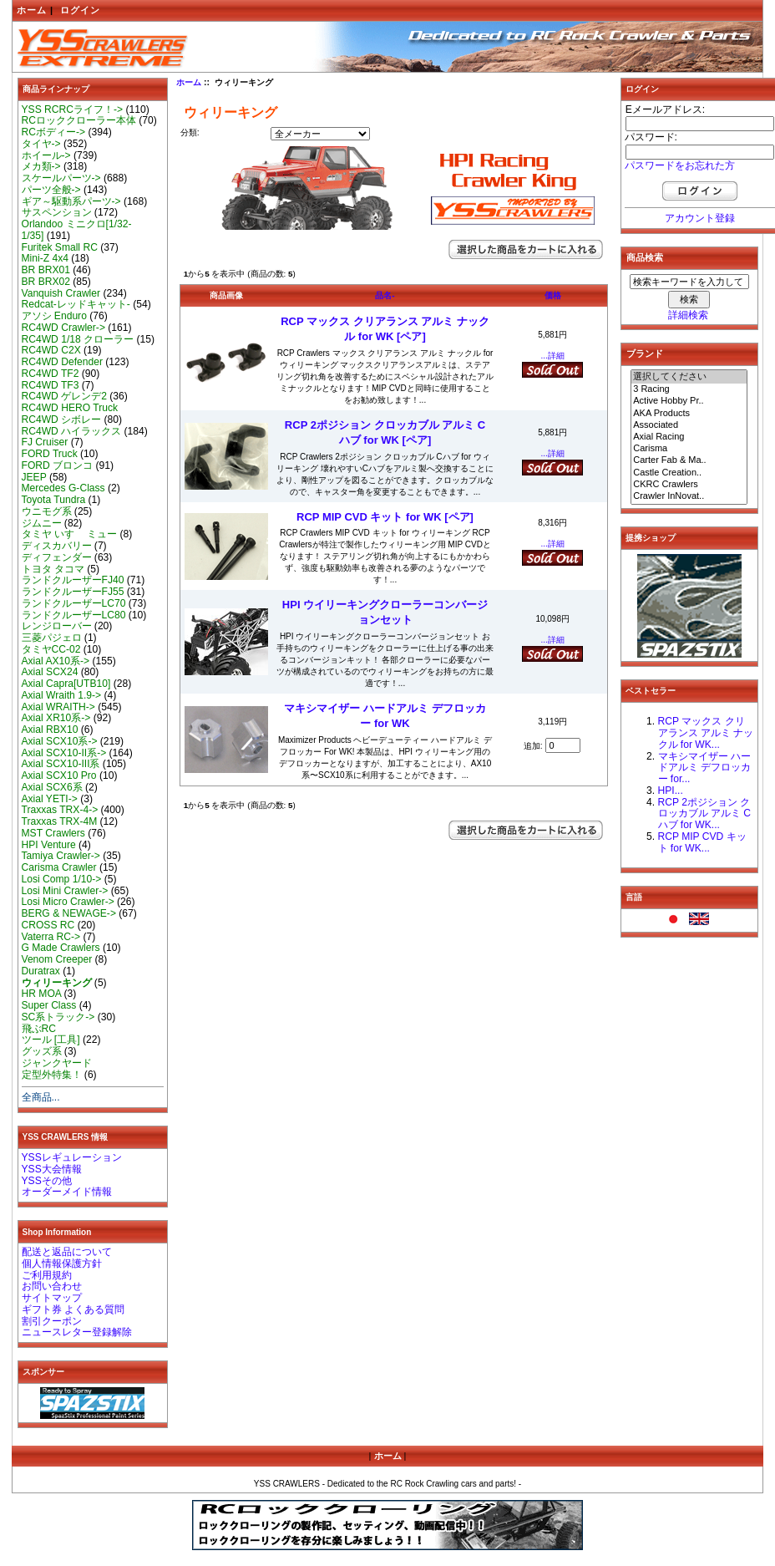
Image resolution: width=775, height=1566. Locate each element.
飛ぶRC (39, 1029)
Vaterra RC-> (51, 937)
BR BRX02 (46, 281)
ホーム (32, 10)
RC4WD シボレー (62, 419)
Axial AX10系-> (56, 661)
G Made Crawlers (61, 947)
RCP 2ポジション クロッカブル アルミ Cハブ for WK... (704, 813)
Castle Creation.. (689, 473)
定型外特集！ (52, 1074)
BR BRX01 (46, 270)
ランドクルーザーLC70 (74, 603)
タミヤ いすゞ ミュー (70, 534)
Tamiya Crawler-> (61, 856)
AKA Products (689, 413)
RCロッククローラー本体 (79, 120)
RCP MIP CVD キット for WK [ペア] (385, 517)
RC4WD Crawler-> (63, 327)
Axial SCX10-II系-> (64, 753)
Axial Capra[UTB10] (66, 683)
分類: (190, 132)
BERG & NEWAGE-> (69, 913)
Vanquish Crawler (61, 293)
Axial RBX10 (50, 729)
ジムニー (42, 523)
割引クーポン (52, 1321)
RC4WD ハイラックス (72, 431)
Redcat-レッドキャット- (76, 304)
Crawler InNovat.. (689, 496)
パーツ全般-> (51, 190)
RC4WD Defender (62, 362)
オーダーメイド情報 (67, 1191)
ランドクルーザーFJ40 (73, 580)
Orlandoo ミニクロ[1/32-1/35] (77, 230)
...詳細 (553, 355)
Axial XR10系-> (56, 718)
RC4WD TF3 (50, 385)
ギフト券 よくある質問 (73, 1309)
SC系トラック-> (58, 1017)
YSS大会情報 (52, 1169)
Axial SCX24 (50, 672)
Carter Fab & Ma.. (689, 460)
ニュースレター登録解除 (77, 1332)
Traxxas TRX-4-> (60, 810)
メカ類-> (41, 166)
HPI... (670, 790)
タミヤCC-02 (51, 649)
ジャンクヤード (57, 1063)
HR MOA (42, 993)
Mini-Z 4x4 (45, 258)
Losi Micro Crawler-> (68, 902)
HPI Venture (49, 845)
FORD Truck (50, 454)
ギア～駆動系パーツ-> (71, 201)
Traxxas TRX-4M (60, 821)
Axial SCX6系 (52, 787)
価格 (553, 295)
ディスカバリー (57, 546)
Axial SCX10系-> (60, 741)
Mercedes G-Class (63, 488)
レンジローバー (57, 626)
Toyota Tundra (54, 500)
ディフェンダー (57, 557)
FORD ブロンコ (58, 465)
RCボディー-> (54, 132)
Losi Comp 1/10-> (62, 879)
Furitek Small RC (60, 247)
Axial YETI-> (50, 799)
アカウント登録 (700, 218)
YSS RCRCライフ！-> (73, 109)
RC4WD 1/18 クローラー (78, 339)
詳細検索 (688, 315)
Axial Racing (689, 437)
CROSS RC (48, 925)
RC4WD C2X (51, 350)
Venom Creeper (57, 959)
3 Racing (689, 389)
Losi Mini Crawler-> (65, 891)
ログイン (80, 10)
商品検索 (644, 257)
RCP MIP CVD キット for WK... (702, 842)
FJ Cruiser (45, 442)
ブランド (644, 353)
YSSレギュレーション (72, 1157)
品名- (384, 295)
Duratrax (41, 971)
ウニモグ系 (47, 511)
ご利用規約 (47, 1275)
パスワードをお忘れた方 (680, 165)
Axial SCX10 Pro (59, 775)
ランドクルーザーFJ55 (73, 591)
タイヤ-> (41, 144)
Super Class (49, 1005)
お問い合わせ (52, 1286)
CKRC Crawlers (689, 485)
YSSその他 (47, 1181)
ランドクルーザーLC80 (74, 615)
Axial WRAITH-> (58, 707)
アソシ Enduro (54, 316)
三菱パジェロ (52, 637)
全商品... (41, 1097)
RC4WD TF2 (50, 373)
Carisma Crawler (59, 867)
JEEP (34, 477)
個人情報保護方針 (62, 1263)
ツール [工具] (51, 1039)
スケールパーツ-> (61, 178)
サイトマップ (52, 1298)
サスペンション (57, 212)
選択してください (689, 377)
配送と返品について (67, 1252)
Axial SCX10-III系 (61, 764)
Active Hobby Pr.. (689, 401)
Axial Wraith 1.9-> (62, 695)
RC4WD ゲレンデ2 (64, 396)
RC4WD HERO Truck (70, 408)
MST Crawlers (53, 833)
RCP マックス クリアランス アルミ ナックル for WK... (706, 732)
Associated (689, 425)
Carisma (689, 449)
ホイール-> (46, 155)
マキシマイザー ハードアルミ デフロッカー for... (704, 768)
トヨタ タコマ (53, 569)
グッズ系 (42, 1051)
